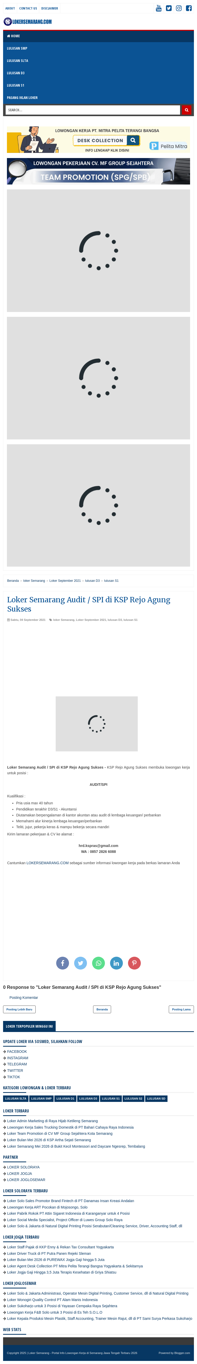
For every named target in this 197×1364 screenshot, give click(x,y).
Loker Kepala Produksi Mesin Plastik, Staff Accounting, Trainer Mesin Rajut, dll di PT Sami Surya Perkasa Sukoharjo (99, 1318)
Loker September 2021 (91, 619)
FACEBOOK (17, 1051)
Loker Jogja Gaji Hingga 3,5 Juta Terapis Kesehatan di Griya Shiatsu (61, 1272)
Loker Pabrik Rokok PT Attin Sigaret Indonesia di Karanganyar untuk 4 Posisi (68, 1213)
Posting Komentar (23, 998)
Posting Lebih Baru (19, 1009)
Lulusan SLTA (15, 1098)
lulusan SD (156, 1098)
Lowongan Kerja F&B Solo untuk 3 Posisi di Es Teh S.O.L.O (54, 1312)
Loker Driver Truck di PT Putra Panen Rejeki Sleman (49, 1253)
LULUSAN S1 (15, 85)
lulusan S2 (133, 1098)
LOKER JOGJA (19, 1174)
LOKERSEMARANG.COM (47, 863)
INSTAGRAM (17, 1058)
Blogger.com (182, 1352)
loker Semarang (64, 619)
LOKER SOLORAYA (23, 1167)
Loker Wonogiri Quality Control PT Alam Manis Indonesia (52, 1300)
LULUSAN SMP (17, 48)
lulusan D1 (65, 1098)
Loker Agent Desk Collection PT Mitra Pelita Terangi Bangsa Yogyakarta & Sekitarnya (75, 1266)
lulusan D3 (115, 619)
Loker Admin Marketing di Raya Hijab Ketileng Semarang (52, 1121)
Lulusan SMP (41, 1098)
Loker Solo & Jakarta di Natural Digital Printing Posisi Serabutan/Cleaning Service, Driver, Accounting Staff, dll (94, 1226)
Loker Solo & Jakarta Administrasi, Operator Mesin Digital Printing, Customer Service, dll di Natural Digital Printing (98, 1293)
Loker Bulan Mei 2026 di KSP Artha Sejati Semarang (49, 1140)
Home (13, 35)
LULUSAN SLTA (17, 60)
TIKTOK (13, 1077)
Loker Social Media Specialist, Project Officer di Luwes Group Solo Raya (65, 1220)
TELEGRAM (17, 1064)
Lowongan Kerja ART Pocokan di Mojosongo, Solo (47, 1207)
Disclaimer (49, 8)
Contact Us (28, 8)
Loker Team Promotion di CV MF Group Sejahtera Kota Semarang (60, 1133)
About (10, 8)
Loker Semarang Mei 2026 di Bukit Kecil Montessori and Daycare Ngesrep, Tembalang (76, 1146)
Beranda (102, 1009)
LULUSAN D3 (15, 72)
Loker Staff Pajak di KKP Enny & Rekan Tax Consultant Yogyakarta (60, 1247)
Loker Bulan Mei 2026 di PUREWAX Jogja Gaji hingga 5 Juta (55, 1260)
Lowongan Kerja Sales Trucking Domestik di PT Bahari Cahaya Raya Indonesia (70, 1127)
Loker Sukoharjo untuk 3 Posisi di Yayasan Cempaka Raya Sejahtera (62, 1306)
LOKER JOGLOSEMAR (26, 1180)
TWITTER (15, 1070)
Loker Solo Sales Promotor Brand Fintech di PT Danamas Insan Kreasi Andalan (70, 1201)
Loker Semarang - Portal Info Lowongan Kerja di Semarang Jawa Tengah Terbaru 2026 (82, 1352)
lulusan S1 (130, 619)
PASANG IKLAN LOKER (22, 97)
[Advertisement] (98, 660)
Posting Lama (181, 1009)
